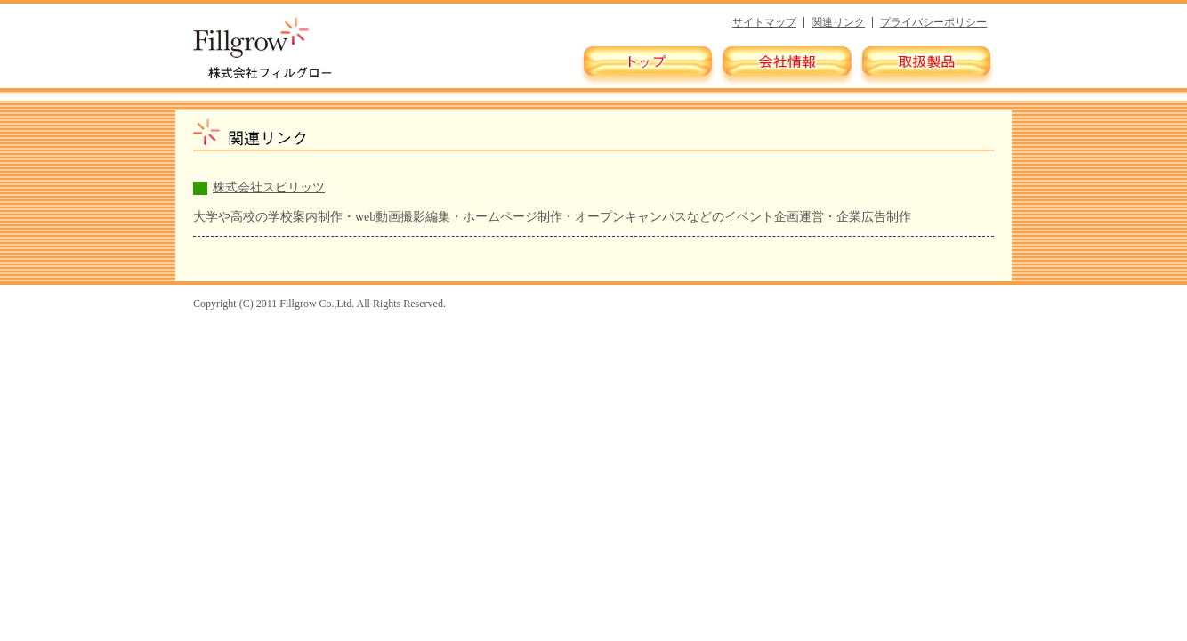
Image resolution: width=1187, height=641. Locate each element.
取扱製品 (925, 65)
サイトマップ (764, 22)
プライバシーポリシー (933, 22)
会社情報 (786, 65)
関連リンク (838, 22)
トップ (648, 65)
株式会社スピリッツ (269, 187)
